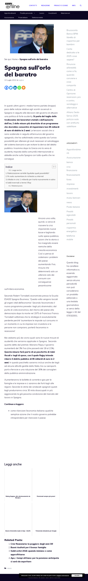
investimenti (72, 188)
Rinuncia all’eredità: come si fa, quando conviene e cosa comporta (72, 75)
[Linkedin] (15, 88)
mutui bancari (73, 197)
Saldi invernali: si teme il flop (19, 182)
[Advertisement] (31, 96)
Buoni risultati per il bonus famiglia (28, 547)
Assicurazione (9, 17)
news (9, 568)
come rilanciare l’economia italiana (27, 410)
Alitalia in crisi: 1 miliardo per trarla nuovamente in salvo (31, 179)
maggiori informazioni (62, 575)
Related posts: (17, 186)
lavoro (70, 193)
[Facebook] (6, 88)
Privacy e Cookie (61, 5)
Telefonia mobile (37, 17)
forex (69, 179)
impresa (71, 184)
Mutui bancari (65, 13)
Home (15, 59)
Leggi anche (17, 170)
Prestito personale (28, 13)
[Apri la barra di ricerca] (81, 5)
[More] (23, 88)
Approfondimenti (10, 13)
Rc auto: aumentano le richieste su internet (25, 176)
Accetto (77, 575)
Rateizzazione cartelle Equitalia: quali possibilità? (28, 173)
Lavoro (41, 13)
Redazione (45, 5)
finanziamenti (73, 175)
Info (74, 5)
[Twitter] (11, 88)
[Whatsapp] (19, 88)
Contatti (33, 5)
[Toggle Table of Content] (52, 167)
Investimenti (53, 13)
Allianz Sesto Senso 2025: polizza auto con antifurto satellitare (73, 119)
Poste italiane (23, 17)
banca (70, 162)
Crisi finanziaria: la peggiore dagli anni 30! (32, 544)
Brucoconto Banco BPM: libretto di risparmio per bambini (73, 37)
